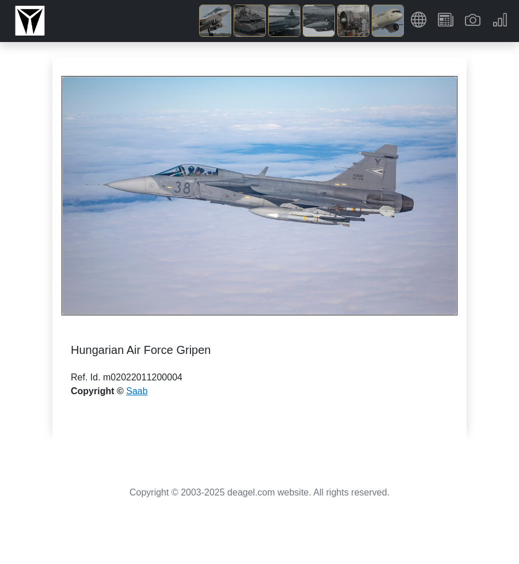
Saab (136, 391)
